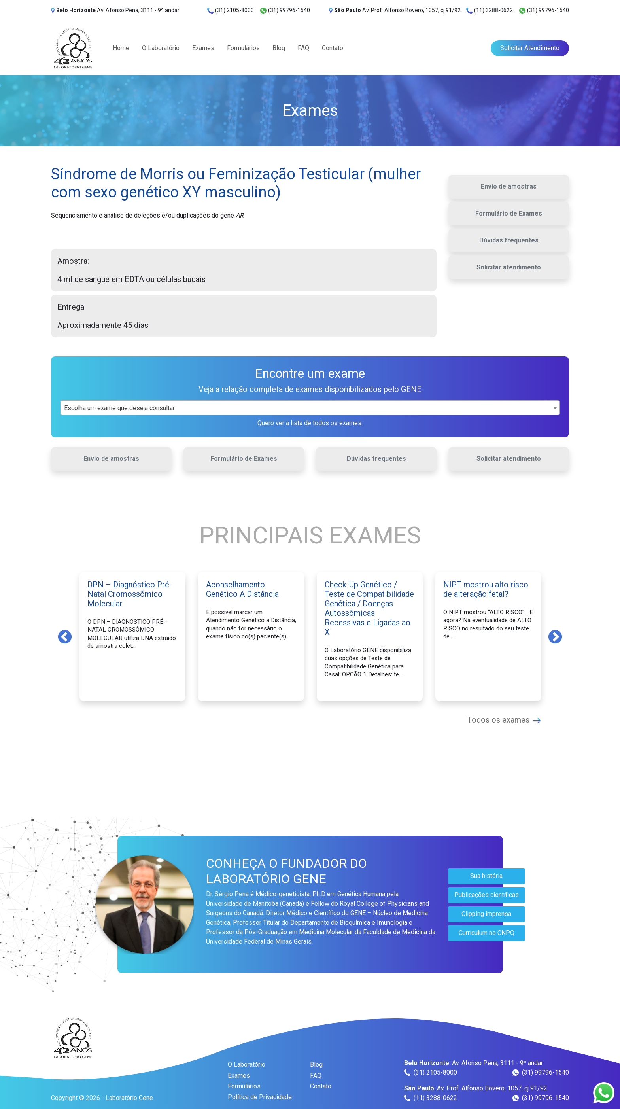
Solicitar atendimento (508, 267)
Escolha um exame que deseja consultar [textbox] (119, 408)
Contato (332, 48)
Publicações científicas (486, 895)
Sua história (486, 876)
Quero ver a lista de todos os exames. (310, 423)
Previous (65, 636)
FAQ (303, 48)
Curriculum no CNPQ (486, 933)
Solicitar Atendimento (530, 48)
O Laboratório (161, 48)
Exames (203, 48)
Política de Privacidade (260, 1097)
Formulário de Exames (508, 213)
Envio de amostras (509, 186)
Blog (278, 48)
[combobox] (310, 407)
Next (555, 636)
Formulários (243, 48)
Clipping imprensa (486, 914)
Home (121, 48)
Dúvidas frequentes (509, 240)
